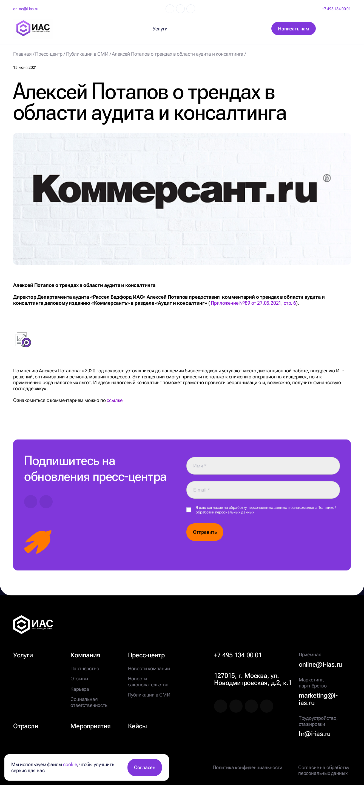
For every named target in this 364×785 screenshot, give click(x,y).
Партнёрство (84, 668)
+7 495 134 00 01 (336, 9)
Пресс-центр (146, 655)
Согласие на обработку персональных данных (323, 770)
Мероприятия (90, 726)
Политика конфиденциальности (247, 767)
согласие (215, 507)
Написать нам (293, 29)
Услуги (23, 655)
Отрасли (25, 726)
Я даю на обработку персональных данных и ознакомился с (266, 509)
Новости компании (149, 668)
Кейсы (137, 726)
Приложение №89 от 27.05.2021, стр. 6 (253, 303)
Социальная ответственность (88, 702)
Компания (85, 655)
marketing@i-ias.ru (318, 699)
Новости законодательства (148, 681)
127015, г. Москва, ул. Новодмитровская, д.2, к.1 (253, 679)
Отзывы (79, 678)
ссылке (115, 400)
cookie (70, 764)
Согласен (144, 767)
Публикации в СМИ (149, 695)
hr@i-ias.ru (315, 733)
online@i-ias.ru (25, 9)
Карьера (79, 689)
